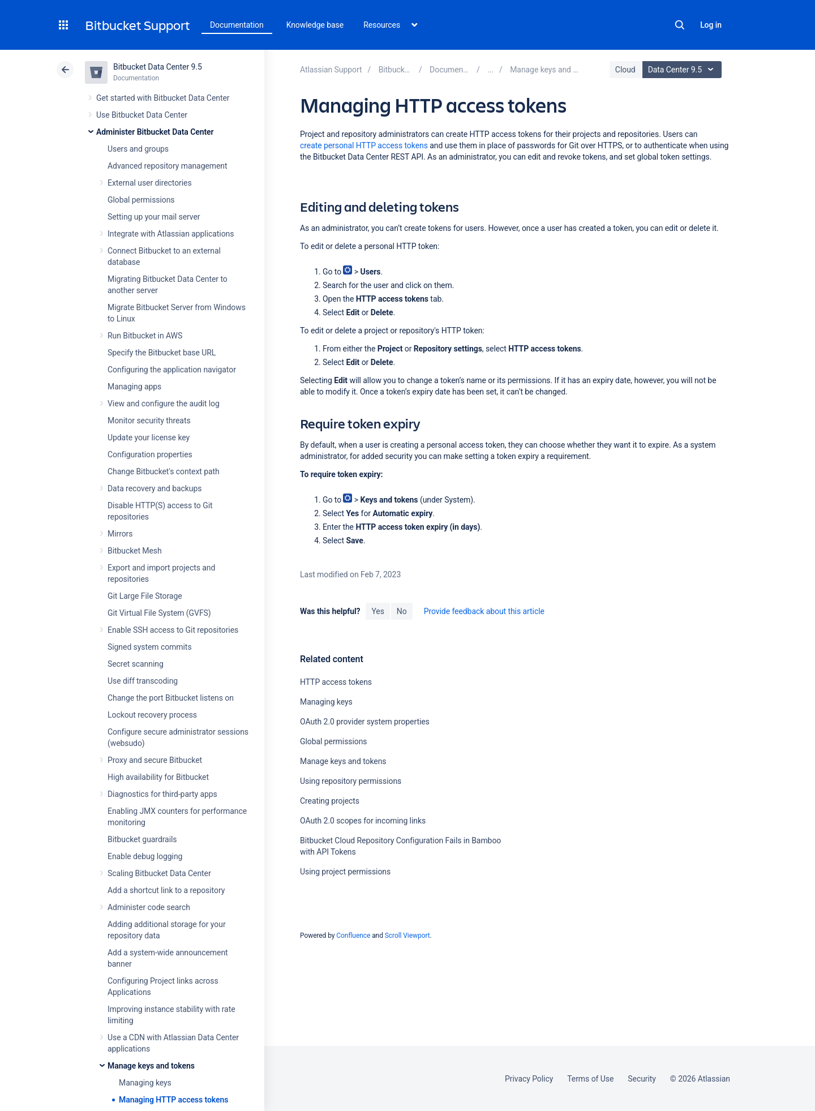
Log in (711, 24)
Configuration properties (150, 454)
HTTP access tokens (336, 682)
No (402, 611)
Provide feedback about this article (484, 611)
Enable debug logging (145, 856)
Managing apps (134, 386)
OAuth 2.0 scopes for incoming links (363, 820)
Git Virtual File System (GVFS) (159, 612)
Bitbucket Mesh (135, 550)
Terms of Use (590, 1078)
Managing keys (145, 1082)
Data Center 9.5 (683, 69)
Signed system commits (150, 646)
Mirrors (120, 533)
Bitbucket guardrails (142, 839)
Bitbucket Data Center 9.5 (157, 66)
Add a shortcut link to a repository (166, 890)
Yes (377, 611)
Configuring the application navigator (172, 369)
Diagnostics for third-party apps (162, 794)
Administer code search (149, 907)
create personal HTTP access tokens (364, 145)
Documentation (237, 24)
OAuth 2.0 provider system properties (365, 721)
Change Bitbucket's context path (164, 471)
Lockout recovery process (152, 714)
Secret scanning (136, 663)
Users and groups (138, 148)
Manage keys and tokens (151, 1065)
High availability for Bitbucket (158, 777)
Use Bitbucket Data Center (141, 114)
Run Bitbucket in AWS (145, 335)
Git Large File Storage (145, 595)
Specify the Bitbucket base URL (162, 352)
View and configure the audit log (164, 403)
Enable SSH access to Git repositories (173, 629)
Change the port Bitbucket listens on (171, 697)
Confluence (353, 936)
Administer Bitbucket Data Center (155, 131)
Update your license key (149, 437)
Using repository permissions (350, 781)
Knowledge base (315, 24)
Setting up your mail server (154, 216)
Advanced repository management (168, 165)
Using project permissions (345, 871)
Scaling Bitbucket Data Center (159, 873)
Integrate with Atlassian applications (171, 233)
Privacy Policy (529, 1078)
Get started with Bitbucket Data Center (162, 97)
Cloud (625, 69)
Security (642, 1078)
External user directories (150, 182)
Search (680, 25)
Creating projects (329, 800)
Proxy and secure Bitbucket (155, 760)
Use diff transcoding (143, 680)
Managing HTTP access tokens (173, 1099)
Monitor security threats (149, 420)
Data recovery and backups (154, 488)
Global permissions (141, 199)
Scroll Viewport (407, 936)
